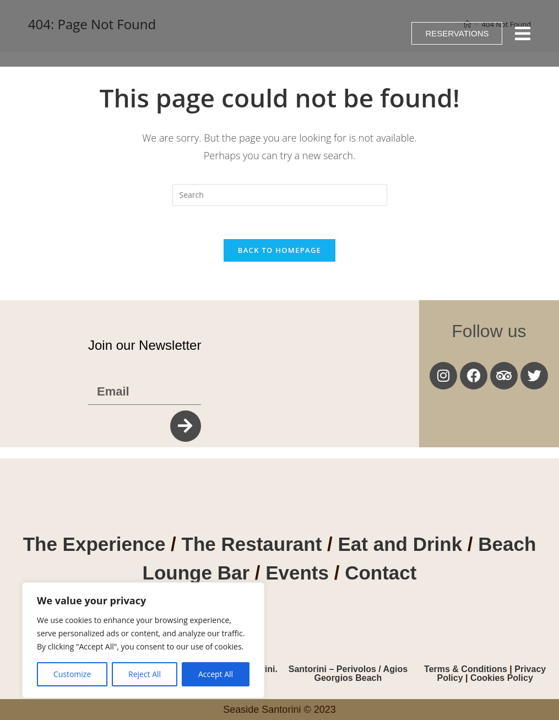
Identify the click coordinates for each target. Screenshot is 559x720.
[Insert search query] (279, 195)
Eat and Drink (400, 544)
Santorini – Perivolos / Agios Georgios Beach (348, 673)
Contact (380, 572)
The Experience (94, 544)
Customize (72, 674)
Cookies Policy (501, 678)
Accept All (215, 674)
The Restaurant (252, 544)
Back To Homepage (279, 250)
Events (299, 572)
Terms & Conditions (466, 669)
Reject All (144, 674)
